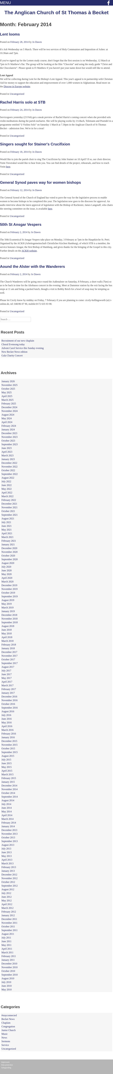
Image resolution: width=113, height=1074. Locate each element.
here (8, 166)
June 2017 (7, 674)
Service (5, 1045)
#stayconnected (9, 1015)
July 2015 (6, 759)
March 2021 (8, 537)
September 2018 (10, 622)
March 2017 (8, 685)
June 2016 (7, 718)
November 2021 (10, 507)
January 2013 (8, 871)
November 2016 (10, 700)
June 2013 (7, 852)
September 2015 (10, 752)
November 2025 (10, 385)
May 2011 (7, 945)
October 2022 (8, 470)
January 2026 (8, 381)
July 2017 (6, 670)
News (4, 1037)
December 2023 (9, 433)
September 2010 (10, 974)
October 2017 (8, 659)
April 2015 (7, 770)
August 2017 (8, 667)
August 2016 (8, 711)
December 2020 (9, 548)
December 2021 (9, 503)
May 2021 (7, 529)
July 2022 (6, 481)
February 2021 (9, 540)
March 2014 (8, 819)
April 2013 (7, 859)
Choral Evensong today (13, 344)
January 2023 (8, 459)
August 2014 (8, 800)
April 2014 (7, 815)
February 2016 (9, 733)
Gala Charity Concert (12, 355)
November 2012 (10, 878)
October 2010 (8, 971)
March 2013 (8, 863)
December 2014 (9, 785)
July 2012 (6, 893)
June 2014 (7, 808)
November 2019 (10, 589)
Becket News (8, 1019)
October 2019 (8, 592)
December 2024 (9, 407)
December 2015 (9, 741)
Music (5, 1034)
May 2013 (7, 856)
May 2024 (7, 418)
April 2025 (7, 396)
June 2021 (7, 526)
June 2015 (7, 763)
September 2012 (10, 885)
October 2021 (8, 511)
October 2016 (8, 704)
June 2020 (7, 570)
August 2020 (8, 563)
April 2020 (7, 578)
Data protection (7, 1065)
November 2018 (10, 618)
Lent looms (10, 34)
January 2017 (8, 693)
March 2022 (8, 496)
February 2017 (9, 689)
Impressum (5, 1062)
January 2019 (8, 611)
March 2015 (8, 774)
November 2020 (10, 552)
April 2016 (7, 726)
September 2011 (10, 930)
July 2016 (6, 715)
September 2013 (10, 841)
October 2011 (8, 926)
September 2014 (10, 796)
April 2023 (7, 451)
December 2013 (9, 830)
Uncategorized (17, 94)
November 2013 (10, 833)
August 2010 (8, 978)
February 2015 (9, 778)
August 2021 (8, 518)
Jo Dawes (37, 42)
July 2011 (6, 937)
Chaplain (6, 1022)
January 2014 (8, 826)
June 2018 (7, 629)
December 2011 (9, 919)
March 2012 (8, 908)
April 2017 (7, 681)
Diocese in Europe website (17, 86)
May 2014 (7, 811)
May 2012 (7, 900)
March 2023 (8, 455)
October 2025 (8, 388)
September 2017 (10, 663)
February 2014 (9, 822)
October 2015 (8, 748)
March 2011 (7, 952)
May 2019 (7, 604)
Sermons (6, 1041)
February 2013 (9, 867)
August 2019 (8, 600)
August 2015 (8, 756)
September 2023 (10, 444)
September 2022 (10, 474)
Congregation (8, 1026)
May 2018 (7, 633)
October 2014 (8, 793)
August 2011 (8, 934)
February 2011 (9, 956)
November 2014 (10, 789)
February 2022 (9, 500)
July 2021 (6, 522)
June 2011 (7, 941)
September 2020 (10, 559)
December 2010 (9, 963)
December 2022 (9, 463)
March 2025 (8, 400)
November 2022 (10, 466)
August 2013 (8, 845)
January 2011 (8, 960)
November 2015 (10, 744)
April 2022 (7, 492)
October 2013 (8, 837)
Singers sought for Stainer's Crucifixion (35, 144)
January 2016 (8, 737)
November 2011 (9, 922)
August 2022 (8, 477)
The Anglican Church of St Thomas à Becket (56, 12)
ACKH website (29, 250)
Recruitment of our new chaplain (18, 340)
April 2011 (7, 948)
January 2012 (8, 915)
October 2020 (8, 555)
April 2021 (7, 533)
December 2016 (9, 696)
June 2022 (7, 485)
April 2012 (7, 904)
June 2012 (7, 897)
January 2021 (8, 544)
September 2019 (10, 596)
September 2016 (10, 707)
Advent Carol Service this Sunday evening (23, 348)
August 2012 (8, 889)
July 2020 (6, 566)
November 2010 (10, 967)
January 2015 (8, 782)
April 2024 (7, 422)
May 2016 (7, 722)
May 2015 (7, 767)
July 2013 (6, 848)
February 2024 (9, 426)
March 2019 (8, 607)
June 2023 (7, 448)
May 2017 (7, 678)
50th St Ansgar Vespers (20, 224)
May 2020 (7, 574)
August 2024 (8, 414)
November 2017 (10, 655)
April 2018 (7, 637)
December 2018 (9, 615)
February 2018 (9, 644)
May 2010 (7, 989)
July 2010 (6, 982)
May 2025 (7, 392)
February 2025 (9, 403)
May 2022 (7, 489)
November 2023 (10, 437)
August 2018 (8, 626)
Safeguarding (6, 1068)
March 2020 (8, 581)
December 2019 (9, 585)
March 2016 (8, 730)
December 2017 (9, 652)
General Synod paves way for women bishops (40, 182)
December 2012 (9, 874)
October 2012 (8, 882)
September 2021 (10, 515)
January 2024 (8, 429)
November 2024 (10, 411)
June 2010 (7, 986)
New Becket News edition (15, 351)
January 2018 (8, 648)
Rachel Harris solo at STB (22, 102)
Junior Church (9, 1030)
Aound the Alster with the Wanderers (32, 266)
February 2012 (9, 911)
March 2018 (8, 641)
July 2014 (6, 804)
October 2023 (8, 440)
